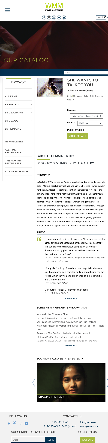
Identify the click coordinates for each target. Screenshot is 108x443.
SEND (51, 428)
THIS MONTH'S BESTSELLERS (13, 162)
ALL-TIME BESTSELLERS (13, 151)
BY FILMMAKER (13, 128)
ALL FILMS (11, 96)
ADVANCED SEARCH (16, 171)
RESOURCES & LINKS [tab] (52, 163)
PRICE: (75, 129)
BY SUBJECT (12, 104)
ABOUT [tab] (43, 156)
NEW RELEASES (14, 141)
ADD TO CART (77, 135)
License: (71, 110)
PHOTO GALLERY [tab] (82, 163)
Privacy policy (54, 437)
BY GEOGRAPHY (14, 112)
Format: (71, 122)
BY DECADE (11, 120)
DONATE (87, 428)
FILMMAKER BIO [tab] (62, 156)
